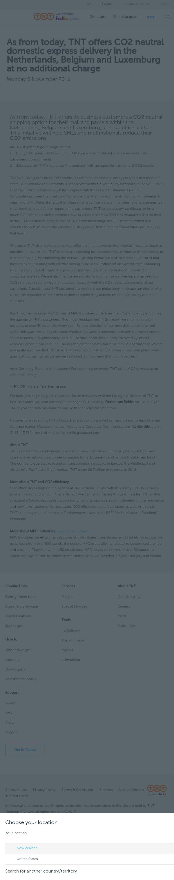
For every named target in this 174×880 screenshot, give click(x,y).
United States (23, 859)
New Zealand (23, 848)
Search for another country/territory (41, 871)
